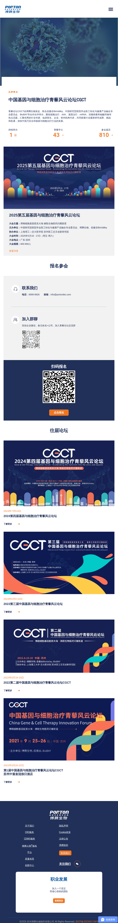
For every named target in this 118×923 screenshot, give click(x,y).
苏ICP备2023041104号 (87, 921)
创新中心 (29, 865)
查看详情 (13, 251)
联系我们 (65, 853)
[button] (110, 9)
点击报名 (59, 412)
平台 (29, 852)
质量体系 (29, 858)
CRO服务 (29, 832)
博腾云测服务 (29, 845)
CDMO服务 (29, 838)
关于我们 (29, 825)
